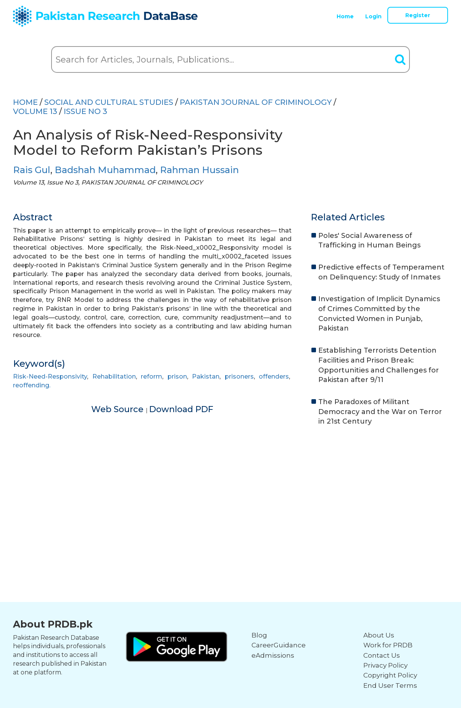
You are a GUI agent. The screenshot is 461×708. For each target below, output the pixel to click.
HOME (25, 102)
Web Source (118, 409)
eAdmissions (272, 655)
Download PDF (181, 409)
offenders (274, 376)
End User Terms (390, 685)
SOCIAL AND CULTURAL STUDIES (108, 102)
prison (177, 376)
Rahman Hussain (199, 169)
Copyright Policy (390, 675)
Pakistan (205, 376)
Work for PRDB (388, 645)
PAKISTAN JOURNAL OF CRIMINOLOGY (256, 102)
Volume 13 (35, 111)
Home (345, 16)
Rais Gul (31, 169)
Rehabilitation (114, 376)
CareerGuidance (278, 645)
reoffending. (31, 385)
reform (151, 376)
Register (417, 15)
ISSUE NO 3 (85, 111)
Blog (259, 635)
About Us (378, 635)
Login (373, 16)
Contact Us (381, 655)
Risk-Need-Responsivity (50, 376)
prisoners (239, 376)
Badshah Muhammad (105, 169)
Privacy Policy (385, 665)
